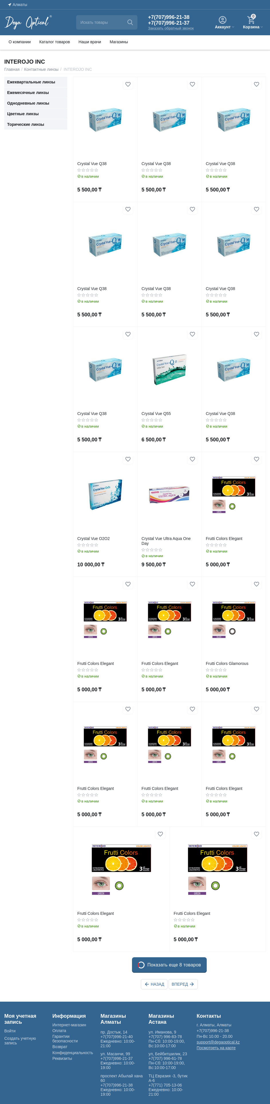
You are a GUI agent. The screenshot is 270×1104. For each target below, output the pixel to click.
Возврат (60, 1046)
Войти (9, 1031)
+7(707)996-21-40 (116, 1036)
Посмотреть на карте (216, 1048)
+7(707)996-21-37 (169, 23)
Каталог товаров (54, 42)
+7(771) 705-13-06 (165, 1085)
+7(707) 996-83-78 (165, 1036)
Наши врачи (89, 42)
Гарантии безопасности (65, 1038)
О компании (20, 42)
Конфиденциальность (72, 1052)
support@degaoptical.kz (218, 1042)
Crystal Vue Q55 (156, 413)
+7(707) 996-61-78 (165, 1058)
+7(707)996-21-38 (169, 17)
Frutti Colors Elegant (224, 538)
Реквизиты (62, 1058)
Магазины (119, 42)
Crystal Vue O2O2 (93, 538)
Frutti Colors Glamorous (227, 663)
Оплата (59, 1030)
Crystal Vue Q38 (92, 163)
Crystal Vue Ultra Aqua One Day (166, 541)
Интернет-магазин (69, 1025)
